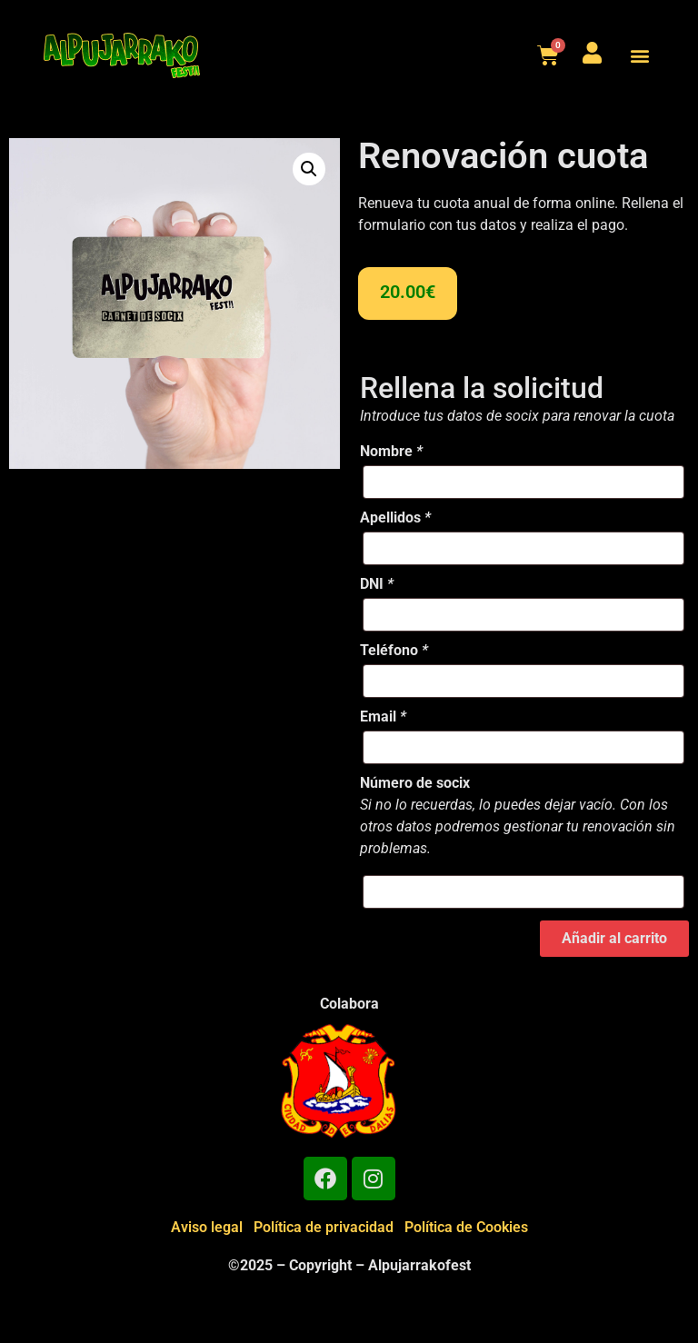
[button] (639, 56)
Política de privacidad (324, 1227)
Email (383, 717)
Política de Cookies (466, 1227)
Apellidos (395, 518)
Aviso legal (207, 1227)
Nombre (391, 451)
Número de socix (415, 783)
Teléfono (394, 650)
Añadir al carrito (614, 938)
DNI (377, 584)
